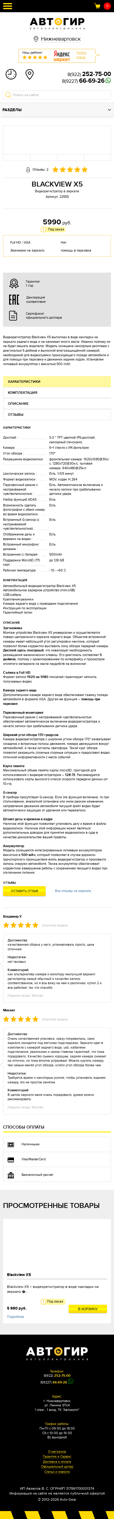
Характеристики (24, 381)
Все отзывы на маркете (73, 891)
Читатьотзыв (81, 55)
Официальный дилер (57, 1467)
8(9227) (83, 81)
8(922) (89, 74)
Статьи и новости (57, 1472)
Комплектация (22, 392)
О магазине (57, 1452)
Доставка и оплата (57, 1462)
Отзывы (15, 414)
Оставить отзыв (24, 891)
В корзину (88, 1309)
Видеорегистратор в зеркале (57, 191)
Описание (18, 403)
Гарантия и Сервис (57, 1457)
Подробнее (15, 1317)
